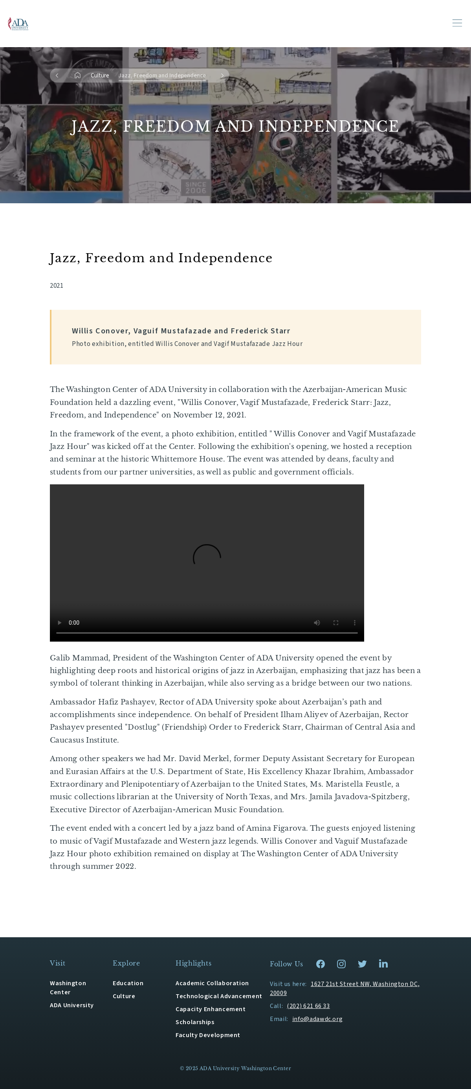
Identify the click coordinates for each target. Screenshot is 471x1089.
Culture (100, 76)
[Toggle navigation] (457, 23)
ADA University (72, 1005)
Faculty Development (208, 1035)
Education (128, 983)
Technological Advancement (219, 996)
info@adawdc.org (317, 1019)
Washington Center (68, 988)
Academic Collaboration (212, 983)
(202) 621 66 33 (308, 1006)
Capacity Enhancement (211, 1009)
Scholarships (195, 1022)
